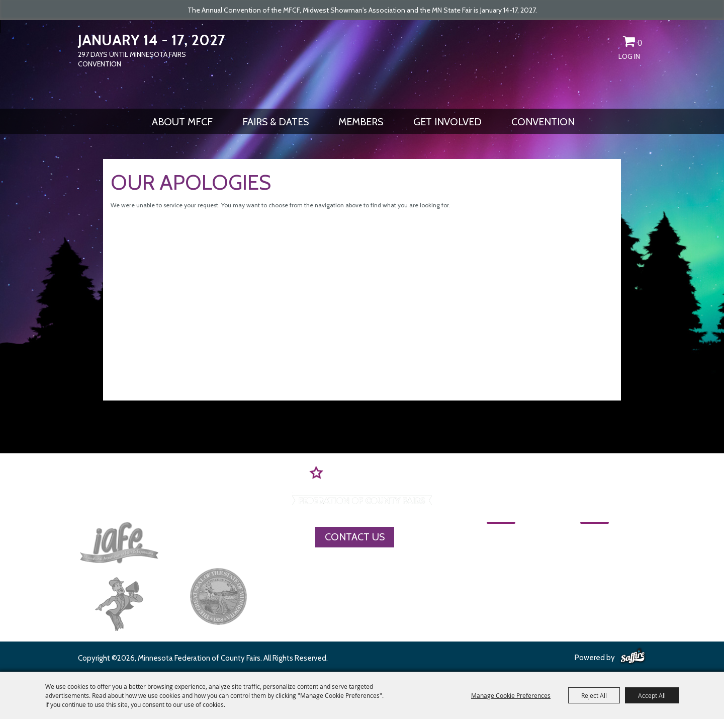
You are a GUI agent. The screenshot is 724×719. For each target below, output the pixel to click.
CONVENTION (543, 122)
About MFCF (182, 122)
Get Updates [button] (611, 43)
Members (360, 122)
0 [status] (640, 42)
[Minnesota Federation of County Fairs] (362, 63)
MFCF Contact (589, 554)
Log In (629, 56)
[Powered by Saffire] (632, 657)
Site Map (577, 572)
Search (594, 43)
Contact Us (355, 537)
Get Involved (447, 122)
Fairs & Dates (275, 122)
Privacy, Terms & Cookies (610, 589)
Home (500, 536)
